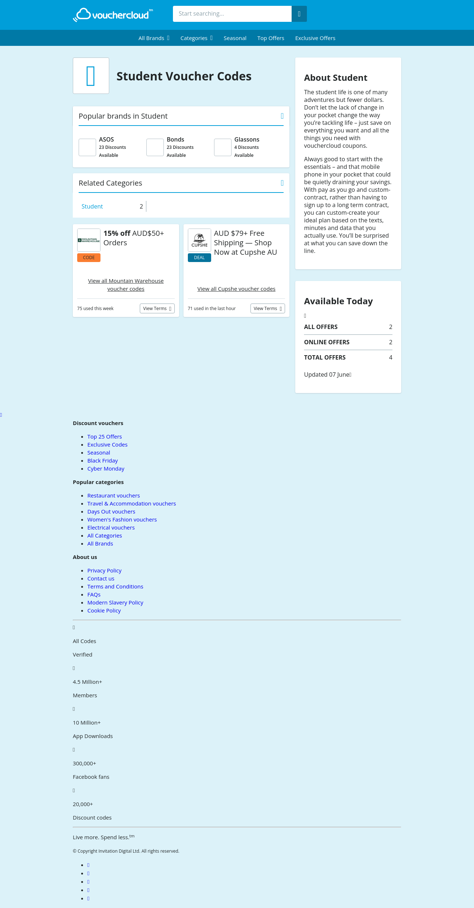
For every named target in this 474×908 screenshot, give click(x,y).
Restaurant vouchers (113, 495)
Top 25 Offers (104, 436)
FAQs (93, 594)
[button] (154, 38)
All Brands (100, 543)
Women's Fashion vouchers (122, 519)
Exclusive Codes (107, 444)
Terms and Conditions (115, 586)
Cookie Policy (104, 610)
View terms (155, 308)
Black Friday (102, 460)
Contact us (100, 578)
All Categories (104, 535)
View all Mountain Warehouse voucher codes (126, 284)
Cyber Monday (105, 468)
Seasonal (235, 37)
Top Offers (270, 37)
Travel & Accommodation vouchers (131, 503)
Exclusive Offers (315, 37)
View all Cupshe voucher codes (236, 288)
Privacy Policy (104, 570)
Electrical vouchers (111, 527)
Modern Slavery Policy (115, 602)
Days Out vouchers (111, 511)
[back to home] (113, 15)
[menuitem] (154, 38)
